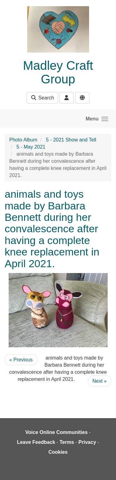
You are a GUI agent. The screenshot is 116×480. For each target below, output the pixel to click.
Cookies (57, 452)
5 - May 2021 (30, 146)
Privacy (87, 442)
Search (42, 97)
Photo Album (23, 139)
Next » (99, 381)
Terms (67, 442)
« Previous (21, 359)
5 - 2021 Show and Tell (71, 139)
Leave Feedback (36, 442)
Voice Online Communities (56, 432)
